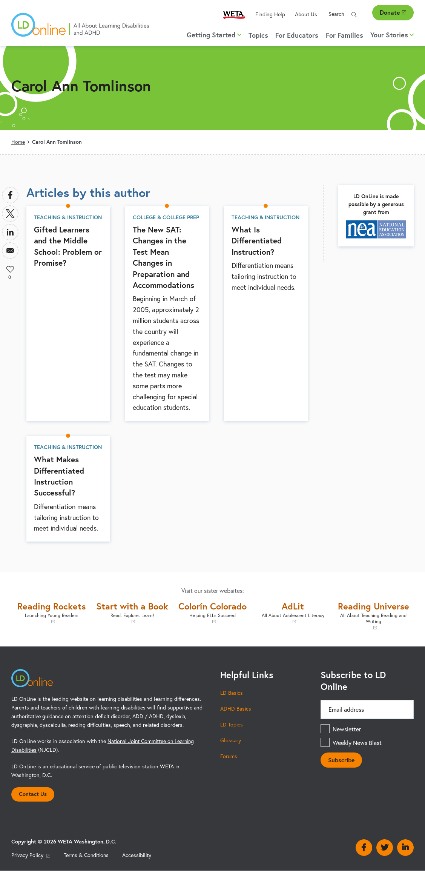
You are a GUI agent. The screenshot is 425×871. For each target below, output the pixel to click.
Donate (393, 12)
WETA (234, 14)
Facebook (364, 847)
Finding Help (270, 14)
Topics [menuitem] (258, 35)
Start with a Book (131, 612)
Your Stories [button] (392, 34)
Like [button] (10, 269)
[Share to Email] (10, 250)
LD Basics (231, 692)
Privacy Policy (30, 855)
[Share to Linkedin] (10, 232)
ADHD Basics (235, 708)
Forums (229, 756)
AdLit (292, 612)
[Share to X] (10, 213)
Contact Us (33, 793)
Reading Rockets (51, 612)
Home (18, 141)
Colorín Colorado (212, 612)
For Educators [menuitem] (296, 35)
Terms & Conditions (87, 855)
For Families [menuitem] (344, 35)
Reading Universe (373, 615)
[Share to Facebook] (10, 195)
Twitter (384, 847)
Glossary (230, 740)
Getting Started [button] (214, 34)
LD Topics (231, 724)
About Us (306, 14)
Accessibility (137, 855)
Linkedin (405, 847)
